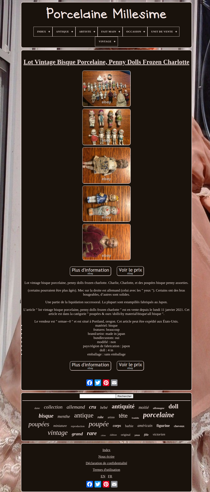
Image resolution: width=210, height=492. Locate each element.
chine (103, 435)
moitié (144, 407)
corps (117, 426)
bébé (104, 407)
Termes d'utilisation (106, 470)
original (125, 434)
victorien (159, 434)
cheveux (179, 426)
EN (103, 476)
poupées (39, 424)
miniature (60, 426)
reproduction (77, 426)
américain (144, 426)
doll (173, 406)
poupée (99, 424)
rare (92, 433)
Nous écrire (106, 457)
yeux (137, 435)
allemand (76, 407)
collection (53, 407)
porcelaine (158, 415)
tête (123, 416)
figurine (163, 425)
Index (107, 450)
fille (146, 434)
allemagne (158, 408)
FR (110, 476)
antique (83, 415)
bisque (46, 416)
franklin (135, 418)
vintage (58, 432)
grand (77, 433)
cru (92, 407)
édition (113, 434)
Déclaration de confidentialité (106, 463)
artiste (111, 417)
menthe (64, 416)
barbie (129, 426)
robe (101, 417)
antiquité (123, 406)
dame (37, 408)
